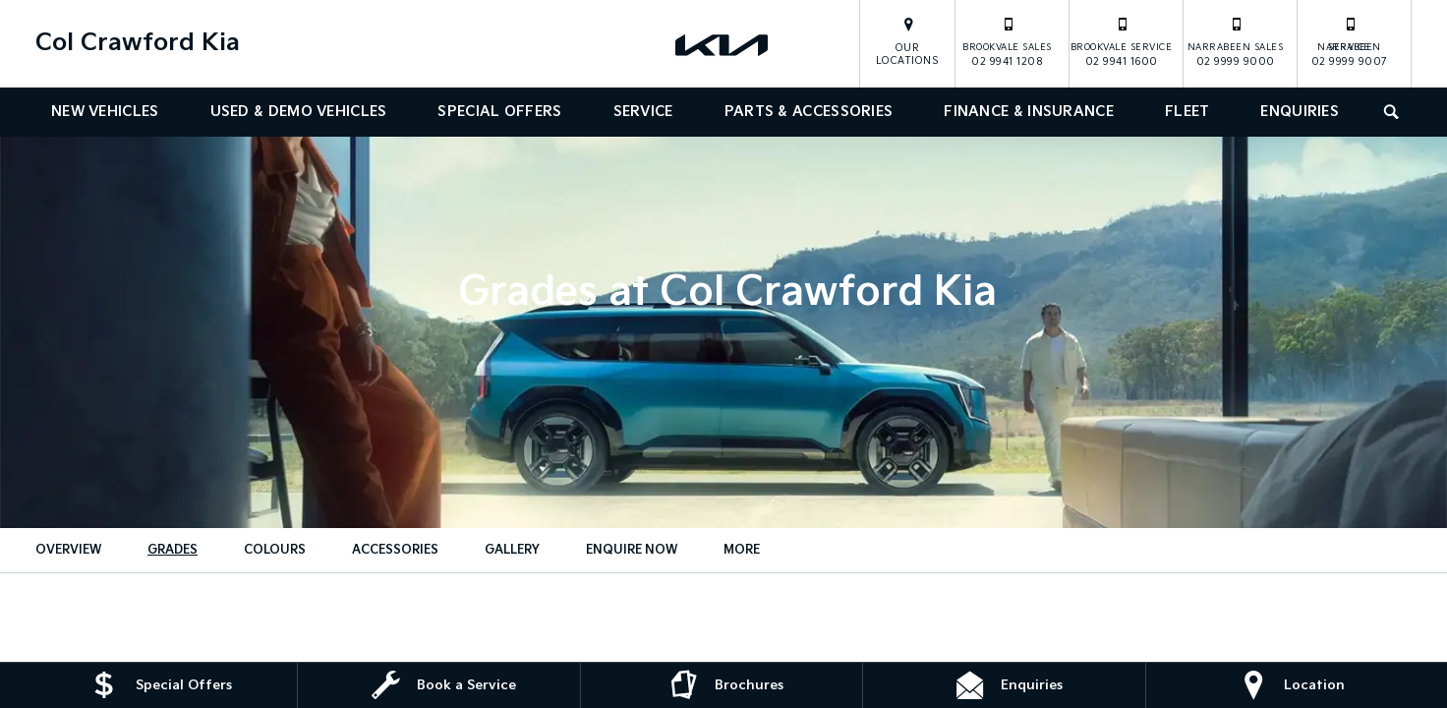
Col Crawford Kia (137, 43)
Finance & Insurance (1029, 111)
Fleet (1187, 111)
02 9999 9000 (1235, 41)
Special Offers (499, 111)
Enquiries (1299, 111)
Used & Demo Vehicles (298, 111)
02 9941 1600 (1122, 41)
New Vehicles (105, 111)
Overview (68, 550)
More (742, 550)
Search (1383, 109)
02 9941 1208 (1007, 41)
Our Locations (908, 54)
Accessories (395, 550)
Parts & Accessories (809, 111)
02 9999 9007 (1349, 41)
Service (643, 111)
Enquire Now (631, 550)
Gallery (512, 550)
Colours (275, 550)
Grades (172, 550)
